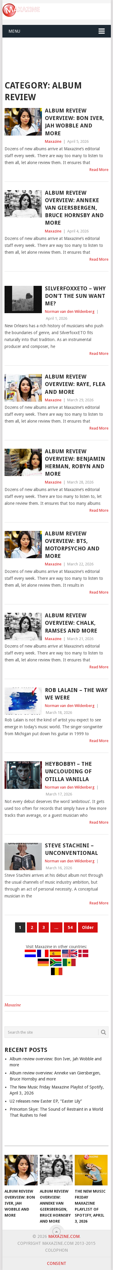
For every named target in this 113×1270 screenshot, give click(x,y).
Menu (14, 31)
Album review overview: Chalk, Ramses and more (71, 623)
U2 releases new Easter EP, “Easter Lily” (46, 1101)
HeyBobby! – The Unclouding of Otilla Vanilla (68, 771)
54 (70, 927)
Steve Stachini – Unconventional (71, 849)
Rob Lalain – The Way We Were (76, 694)
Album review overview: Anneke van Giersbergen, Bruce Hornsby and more (74, 208)
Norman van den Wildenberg (70, 311)
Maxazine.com (64, 1236)
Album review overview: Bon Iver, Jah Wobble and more (74, 121)
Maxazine (53, 141)
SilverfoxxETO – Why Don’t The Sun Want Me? (75, 296)
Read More (98, 169)
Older (88, 927)
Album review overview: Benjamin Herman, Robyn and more (75, 462)
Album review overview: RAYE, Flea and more (75, 384)
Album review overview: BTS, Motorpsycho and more (72, 544)
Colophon (56, 1250)
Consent (56, 1263)
